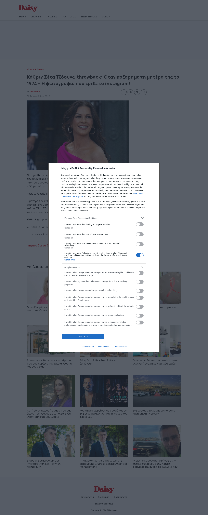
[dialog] (104, 257)
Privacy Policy (120, 346)
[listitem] (104, 218)
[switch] (140, 224)
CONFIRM (83, 336)
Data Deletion (87, 346)
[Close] (154, 168)
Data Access (103, 346)
